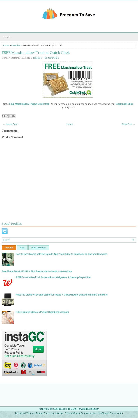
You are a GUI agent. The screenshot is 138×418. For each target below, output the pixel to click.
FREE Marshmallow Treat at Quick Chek (36, 53)
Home (6, 36)
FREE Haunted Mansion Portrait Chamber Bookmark (42, 312)
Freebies (15, 45)
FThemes (29, 413)
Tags (22, 247)
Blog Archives (38, 247)
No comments (52, 58)
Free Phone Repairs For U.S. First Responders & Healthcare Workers (37, 271)
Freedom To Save (67, 409)
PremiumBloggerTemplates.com (80, 413)
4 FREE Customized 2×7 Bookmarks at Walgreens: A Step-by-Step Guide (53, 277)
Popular (9, 247)
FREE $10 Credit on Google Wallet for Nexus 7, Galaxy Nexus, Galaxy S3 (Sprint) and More (61, 294)
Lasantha (58, 413)
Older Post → (128, 124)
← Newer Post (10, 124)
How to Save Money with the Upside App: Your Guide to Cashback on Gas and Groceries (61, 254)
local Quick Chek (124, 104)
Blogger (94, 409)
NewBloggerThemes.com (110, 413)
